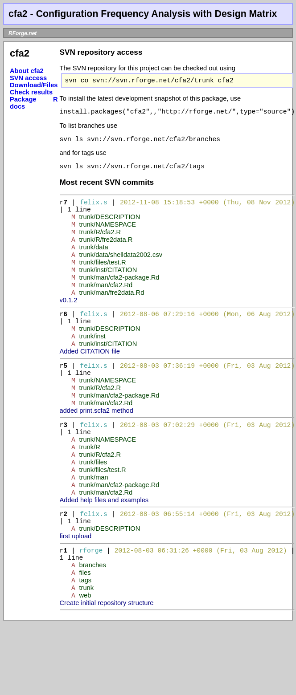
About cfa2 (27, 70)
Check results (31, 92)
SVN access (28, 77)
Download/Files (34, 85)
